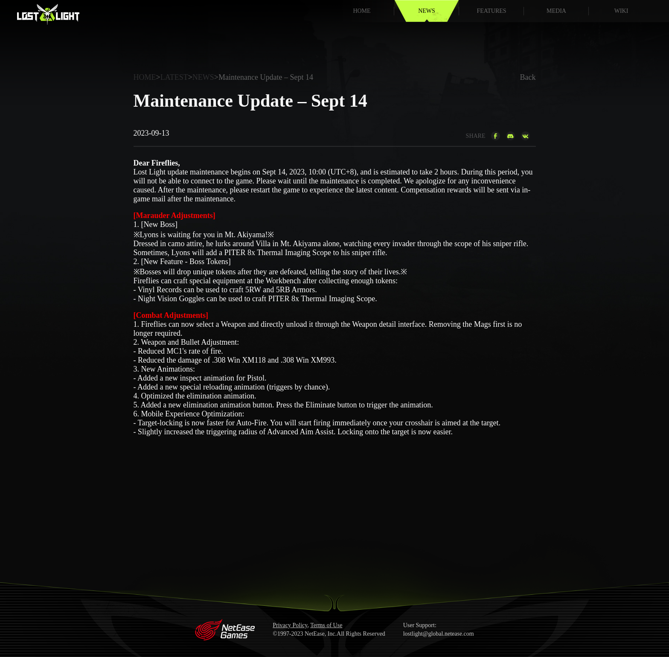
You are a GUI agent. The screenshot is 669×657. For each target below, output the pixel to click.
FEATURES (491, 11)
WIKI (621, 11)
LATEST (174, 77)
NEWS (426, 11)
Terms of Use (326, 625)
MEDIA (556, 11)
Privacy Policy (290, 625)
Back (528, 77)
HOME (361, 11)
